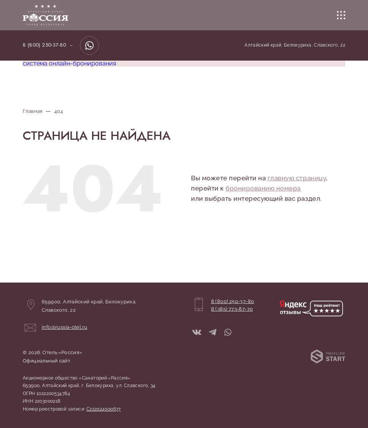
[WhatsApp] (89, 45)
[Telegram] (212, 332)
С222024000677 (103, 409)
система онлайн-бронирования (69, 63)
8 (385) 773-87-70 (232, 309)
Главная (33, 111)
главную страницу (297, 178)
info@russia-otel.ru (64, 327)
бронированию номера (263, 188)
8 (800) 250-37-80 (44, 45)
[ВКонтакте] (196, 333)
